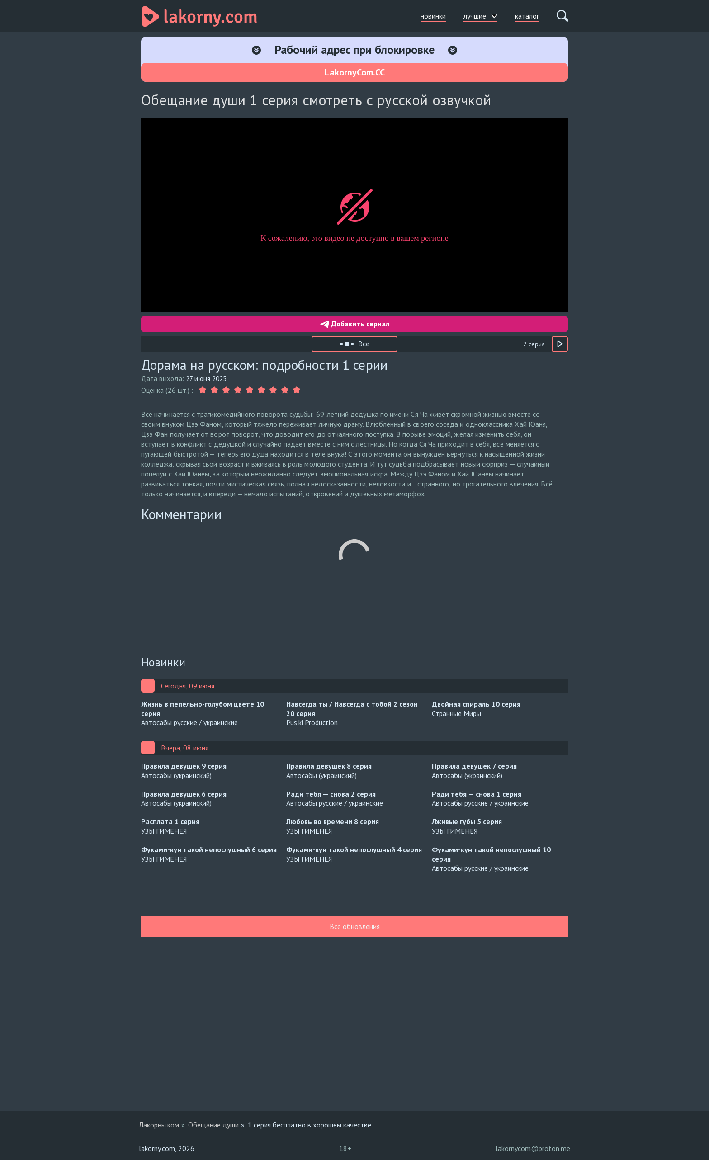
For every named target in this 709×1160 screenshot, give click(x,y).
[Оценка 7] (273, 390)
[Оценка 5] (249, 390)
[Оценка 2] (214, 390)
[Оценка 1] (203, 390)
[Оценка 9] (297, 390)
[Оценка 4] (238, 390)
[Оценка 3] (226, 390)
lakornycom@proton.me (533, 1148)
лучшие (480, 15)
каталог (527, 15)
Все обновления (355, 926)
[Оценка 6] (261, 390)
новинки (433, 15)
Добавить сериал (354, 323)
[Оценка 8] (285, 390)
